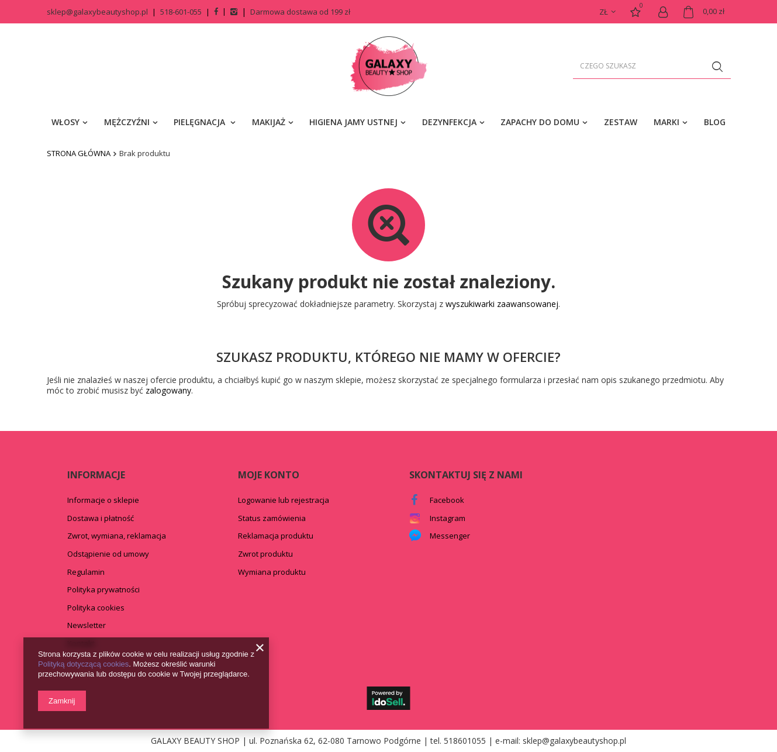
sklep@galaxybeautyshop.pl (97, 11)
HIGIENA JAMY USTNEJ (353, 121)
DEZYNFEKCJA (449, 121)
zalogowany (168, 390)
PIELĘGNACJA (200, 121)
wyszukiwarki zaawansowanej (502, 303)
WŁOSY (65, 121)
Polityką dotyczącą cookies (83, 664)
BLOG (715, 121)
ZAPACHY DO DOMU (539, 121)
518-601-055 (181, 11)
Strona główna (78, 153)
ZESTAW (620, 121)
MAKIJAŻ (268, 121)
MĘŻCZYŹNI (127, 121)
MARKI (666, 121)
